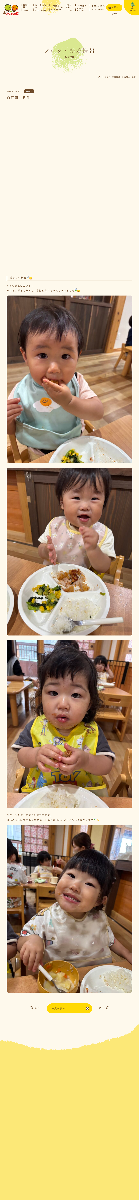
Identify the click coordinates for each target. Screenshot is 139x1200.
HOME (101, 79)
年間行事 (82, 7)
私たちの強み (41, 7)
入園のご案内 (98, 7)
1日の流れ (69, 7)
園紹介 (56, 7)
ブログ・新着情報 (112, 78)
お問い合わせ (115, 8)
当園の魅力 (26, 7)
